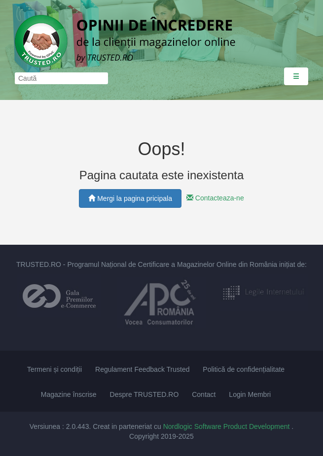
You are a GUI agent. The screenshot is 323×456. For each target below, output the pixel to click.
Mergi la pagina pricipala (130, 198)
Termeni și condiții (54, 369)
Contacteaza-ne (215, 198)
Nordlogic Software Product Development (227, 426)
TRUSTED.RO (38, 264)
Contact (203, 394)
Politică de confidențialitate (244, 369)
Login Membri (250, 394)
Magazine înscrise (69, 394)
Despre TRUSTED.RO (144, 394)
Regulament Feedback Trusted (142, 369)
